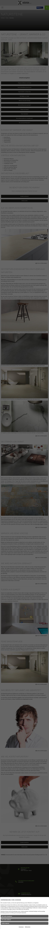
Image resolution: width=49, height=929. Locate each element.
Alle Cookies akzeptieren (6, 916)
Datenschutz (27, 926)
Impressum (21, 926)
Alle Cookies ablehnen (6, 919)
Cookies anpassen (5, 923)
